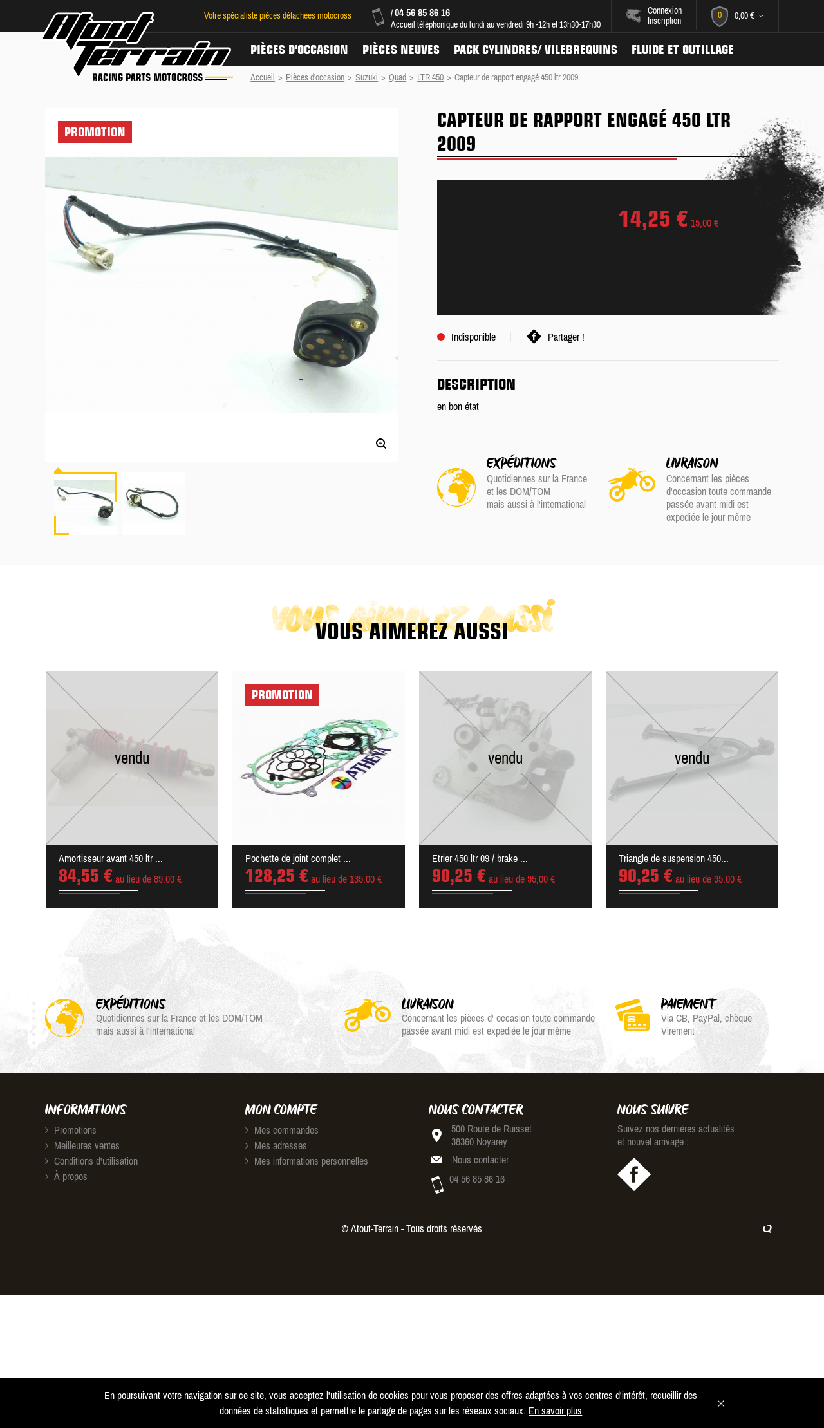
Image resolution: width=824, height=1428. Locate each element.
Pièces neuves (401, 49)
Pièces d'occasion (299, 49)
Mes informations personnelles (306, 1161)
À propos (66, 1176)
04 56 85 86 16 (422, 12)
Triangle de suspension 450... (674, 858)
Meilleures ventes (82, 1145)
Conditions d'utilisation (91, 1161)
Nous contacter (480, 1159)
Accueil (262, 77)
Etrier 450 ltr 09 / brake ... (480, 858)
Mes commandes (282, 1130)
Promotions (71, 1130)
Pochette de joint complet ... (298, 858)
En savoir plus (555, 1410)
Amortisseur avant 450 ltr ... (111, 858)
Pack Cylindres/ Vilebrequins (535, 49)
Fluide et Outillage (683, 49)
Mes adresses (276, 1145)
